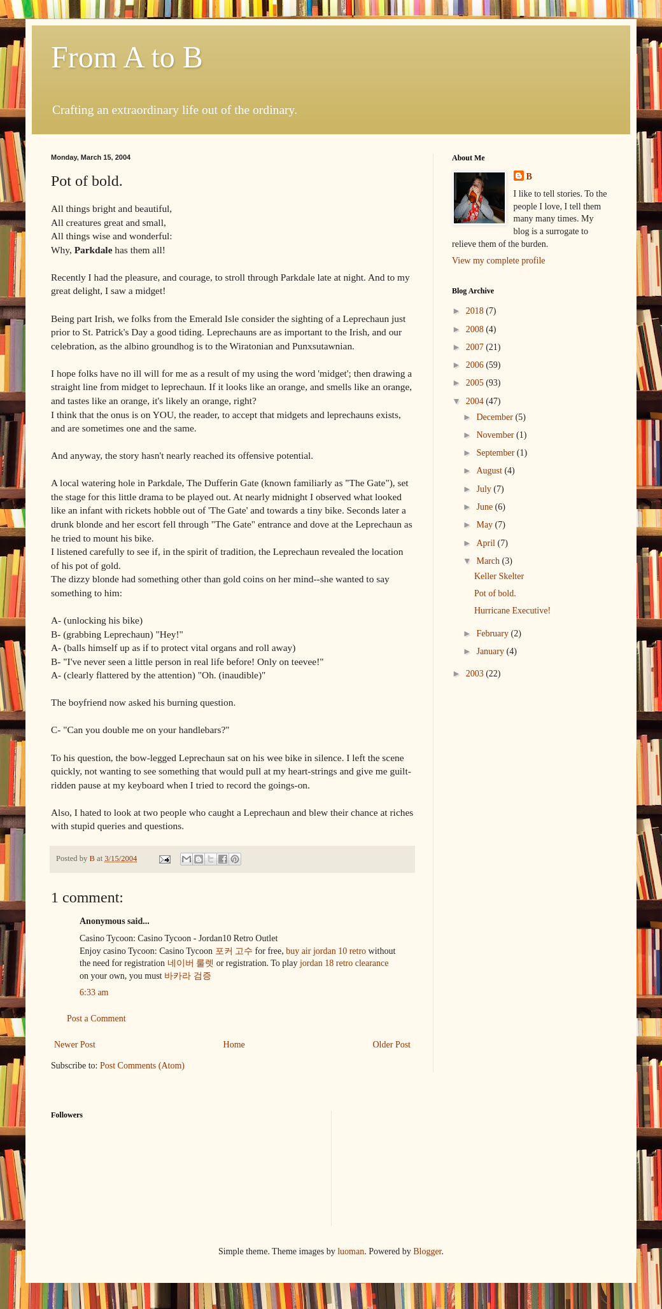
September (496, 453)
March (489, 561)
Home (234, 1044)
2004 (476, 401)
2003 (476, 673)
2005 (476, 383)
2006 (476, 365)
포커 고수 (234, 951)
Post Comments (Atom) (142, 1065)
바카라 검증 (187, 976)
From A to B (127, 57)
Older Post (392, 1044)
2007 (476, 347)
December (495, 417)
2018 (476, 311)
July (484, 489)
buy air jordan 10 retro (326, 951)
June (485, 507)
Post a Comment (96, 1018)
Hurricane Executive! (512, 610)
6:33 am (94, 992)
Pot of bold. (495, 593)
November (496, 435)
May (485, 524)
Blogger (427, 1251)
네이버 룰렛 (191, 963)
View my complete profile (499, 260)
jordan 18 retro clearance (344, 963)
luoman (350, 1251)
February (493, 633)
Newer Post (74, 1044)
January (491, 651)
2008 (476, 329)
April (486, 543)
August (490, 470)
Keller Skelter (499, 576)
